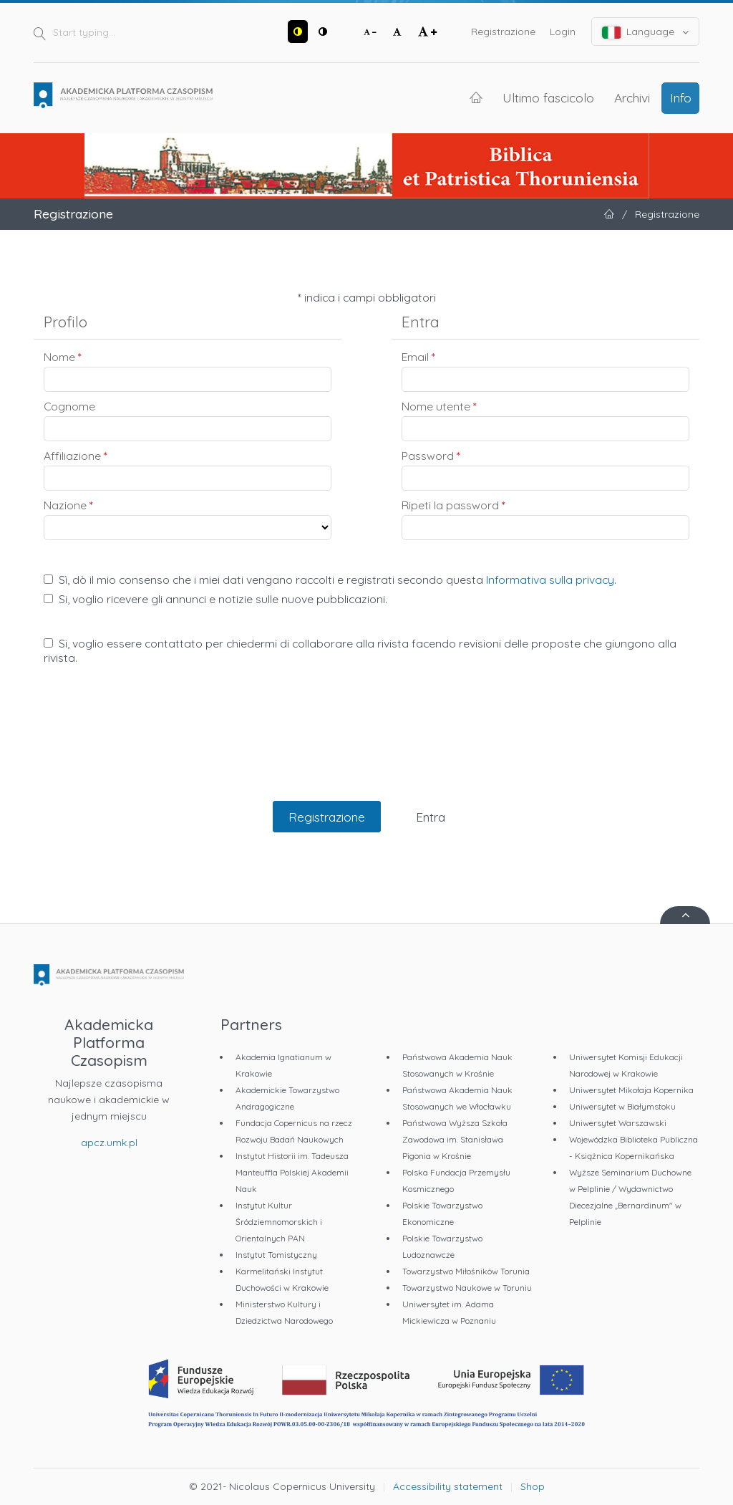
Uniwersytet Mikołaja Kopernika (631, 1090)
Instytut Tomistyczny (276, 1254)
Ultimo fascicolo (548, 97)
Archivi (632, 97)
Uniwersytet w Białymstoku (622, 1106)
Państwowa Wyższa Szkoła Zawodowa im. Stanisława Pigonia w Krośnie (455, 1139)
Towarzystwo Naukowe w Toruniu (467, 1287)
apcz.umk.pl (109, 1142)
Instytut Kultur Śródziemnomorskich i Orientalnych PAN (279, 1222)
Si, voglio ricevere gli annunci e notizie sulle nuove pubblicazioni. (215, 599)
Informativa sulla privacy (550, 579)
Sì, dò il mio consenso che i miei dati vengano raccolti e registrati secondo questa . (330, 579)
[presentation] (366, 748)
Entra (430, 816)
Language (645, 32)
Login (563, 31)
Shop (532, 1486)
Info (680, 97)
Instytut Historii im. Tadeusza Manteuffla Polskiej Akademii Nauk (292, 1172)
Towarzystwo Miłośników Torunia (466, 1271)
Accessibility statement (448, 1486)
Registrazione (503, 31)
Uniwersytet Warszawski (617, 1122)
